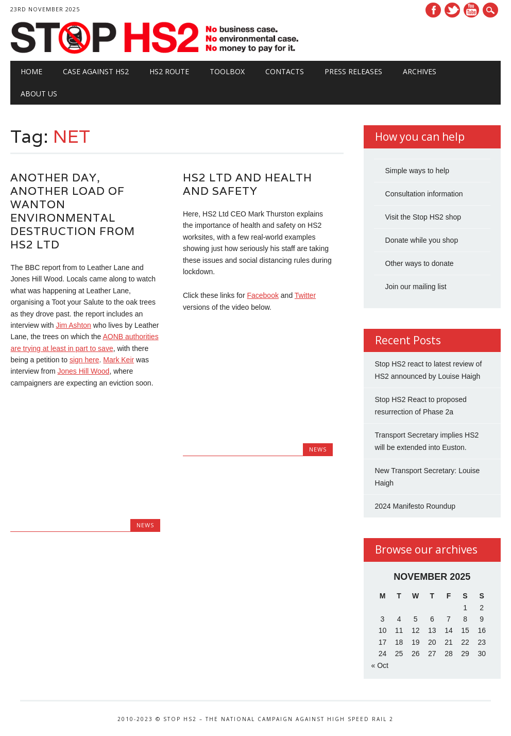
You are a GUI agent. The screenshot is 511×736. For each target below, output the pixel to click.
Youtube (471, 10)
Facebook (433, 10)
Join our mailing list (416, 286)
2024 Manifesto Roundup (415, 506)
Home (31, 71)
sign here (84, 360)
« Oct (379, 665)
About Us (39, 93)
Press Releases (353, 71)
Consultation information (424, 194)
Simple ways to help (417, 170)
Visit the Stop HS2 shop (423, 217)
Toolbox (227, 71)
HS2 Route (169, 71)
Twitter (452, 10)
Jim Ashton (73, 325)
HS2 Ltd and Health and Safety (247, 184)
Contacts (284, 71)
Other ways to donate (419, 263)
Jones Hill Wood (84, 371)
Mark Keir (118, 360)
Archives (419, 71)
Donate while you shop (421, 240)
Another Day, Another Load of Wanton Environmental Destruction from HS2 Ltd (72, 211)
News (145, 525)
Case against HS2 (96, 71)
